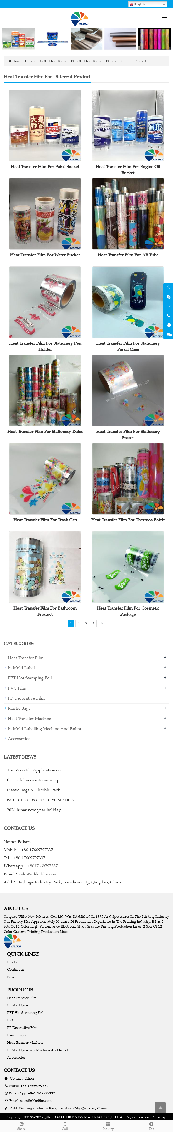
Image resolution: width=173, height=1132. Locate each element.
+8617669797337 (42, 866)
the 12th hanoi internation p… (35, 780)
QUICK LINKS (23, 954)
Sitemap (159, 1117)
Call (65, 1125)
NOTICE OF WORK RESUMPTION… (43, 800)
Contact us (15, 969)
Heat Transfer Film (63, 61)
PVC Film (17, 688)
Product (13, 962)
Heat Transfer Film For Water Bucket (45, 255)
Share (21, 1125)
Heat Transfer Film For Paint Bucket (45, 166)
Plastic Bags (19, 708)
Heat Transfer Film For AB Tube (128, 255)
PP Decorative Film (26, 698)
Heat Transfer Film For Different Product (115, 61)
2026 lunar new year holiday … (36, 810)
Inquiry (108, 1125)
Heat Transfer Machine (29, 718)
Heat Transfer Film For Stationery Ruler (45, 431)
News (11, 977)
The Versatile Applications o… (36, 770)
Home (17, 61)
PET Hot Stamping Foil (30, 678)
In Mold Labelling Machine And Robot (44, 728)
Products (36, 61)
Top (151, 1125)
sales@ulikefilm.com (38, 874)
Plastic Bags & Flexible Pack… (35, 790)
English (137, 4)
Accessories (19, 738)
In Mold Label (21, 667)
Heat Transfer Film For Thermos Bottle (128, 519)
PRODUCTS (20, 990)
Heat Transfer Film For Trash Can (45, 519)
